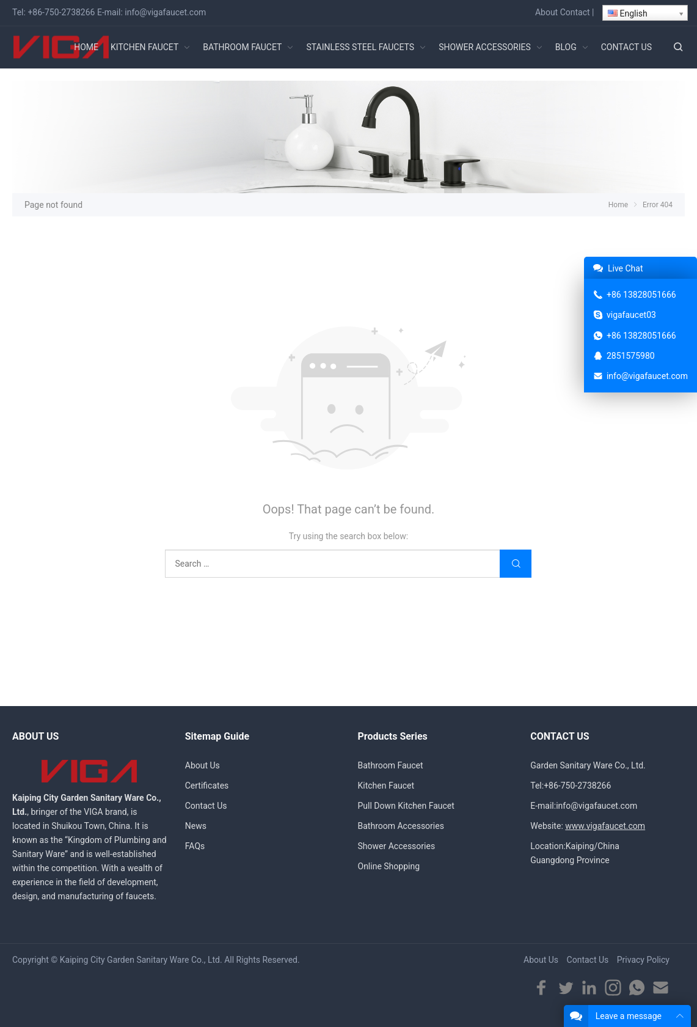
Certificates (207, 785)
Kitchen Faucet (386, 785)
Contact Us (206, 806)
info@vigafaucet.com (165, 12)
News (195, 826)
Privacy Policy (643, 960)
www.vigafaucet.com (605, 826)
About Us (202, 765)
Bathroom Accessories (401, 826)
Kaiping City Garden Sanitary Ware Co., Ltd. (141, 960)
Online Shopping (389, 866)
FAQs (195, 846)
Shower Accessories (397, 846)
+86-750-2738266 (61, 12)
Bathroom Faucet (390, 765)
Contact (575, 12)
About (546, 12)
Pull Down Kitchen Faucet (406, 806)
